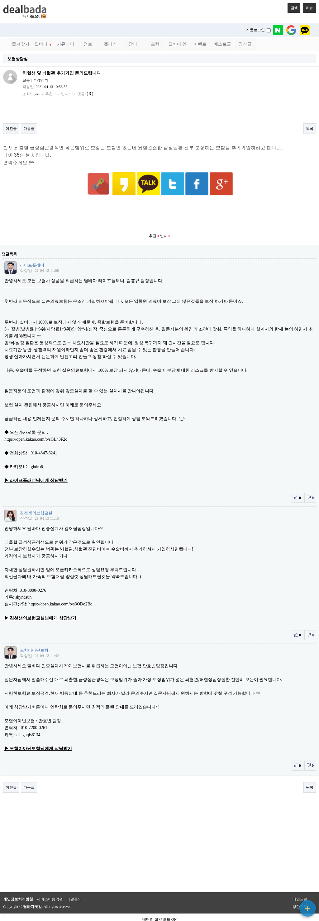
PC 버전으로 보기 (159, 915)
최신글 (244, 44)
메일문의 (74, 884)
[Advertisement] (159, 199)
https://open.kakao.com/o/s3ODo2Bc (60, 588)
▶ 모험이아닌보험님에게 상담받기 (38, 733)
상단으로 (300, 891)
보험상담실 (17, 58)
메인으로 (300, 884)
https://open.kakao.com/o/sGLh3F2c (35, 424)
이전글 (11, 128)
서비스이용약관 (50, 884)
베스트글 (222, 44)
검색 (293, 6)
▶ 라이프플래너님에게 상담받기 (36, 465)
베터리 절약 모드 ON (159, 904)
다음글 (29, 128)
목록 (309, 128)
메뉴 (308, 6)
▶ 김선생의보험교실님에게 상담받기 (40, 602)
